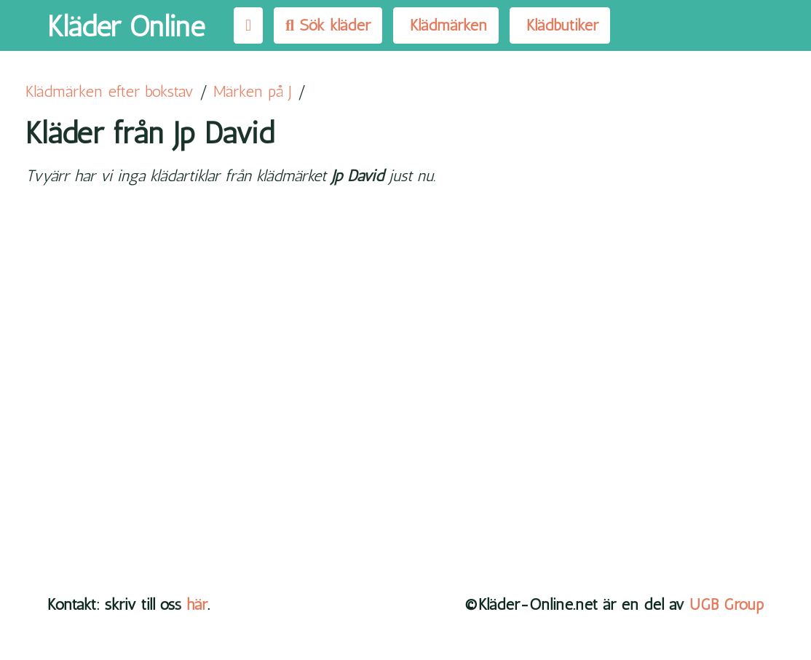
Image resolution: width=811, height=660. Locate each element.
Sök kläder (328, 25)
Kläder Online (126, 26)
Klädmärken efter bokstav (109, 91)
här (196, 604)
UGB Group (726, 604)
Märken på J (252, 91)
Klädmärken (446, 25)
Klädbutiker (559, 25)
